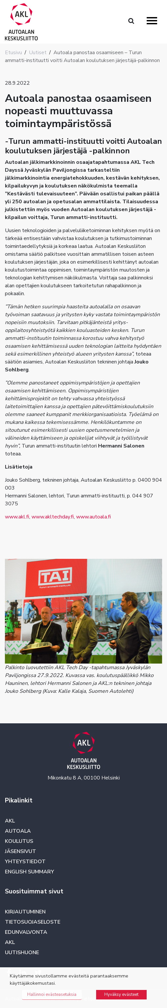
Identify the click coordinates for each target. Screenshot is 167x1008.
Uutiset (38, 52)
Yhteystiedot (25, 861)
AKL (10, 820)
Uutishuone (22, 952)
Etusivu (13, 52)
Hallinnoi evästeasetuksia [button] (51, 994)
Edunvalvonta (26, 932)
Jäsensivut (20, 851)
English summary (29, 871)
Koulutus (19, 841)
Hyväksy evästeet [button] (121, 994)
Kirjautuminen (25, 911)
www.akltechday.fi (52, 516)
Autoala (18, 831)
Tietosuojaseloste (32, 922)
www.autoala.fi (93, 516)
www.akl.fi (17, 516)
